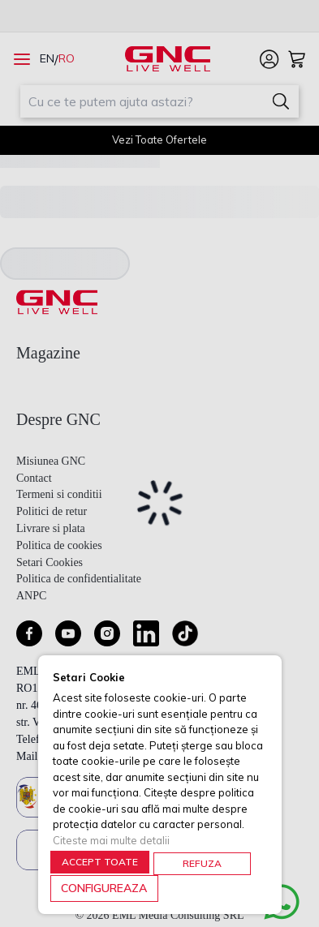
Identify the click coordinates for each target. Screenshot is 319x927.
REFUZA (202, 863)
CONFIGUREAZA (104, 888)
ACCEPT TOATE (100, 862)
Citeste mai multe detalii (111, 840)
